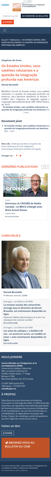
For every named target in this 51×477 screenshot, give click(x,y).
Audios (7, 200)
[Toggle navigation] (4, 30)
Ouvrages (7, 301)
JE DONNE (7, 22)
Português (36, 149)
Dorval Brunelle (9, 84)
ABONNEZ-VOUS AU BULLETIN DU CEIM (19, 444)
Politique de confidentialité (28, 468)
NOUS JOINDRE (11, 357)
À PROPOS (8, 394)
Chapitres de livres (11, 60)
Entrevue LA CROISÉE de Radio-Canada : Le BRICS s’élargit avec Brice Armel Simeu (23, 207)
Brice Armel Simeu (12, 216)
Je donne (7, 433)
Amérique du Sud (15, 146)
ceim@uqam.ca (8, 388)
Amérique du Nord (20, 143)
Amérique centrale (22, 149)
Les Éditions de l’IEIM (23, 301)
